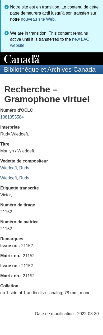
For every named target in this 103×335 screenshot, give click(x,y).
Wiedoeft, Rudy (14, 178)
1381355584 (12, 117)
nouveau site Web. (38, 19)
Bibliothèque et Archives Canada (50, 69)
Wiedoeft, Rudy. (15, 168)
